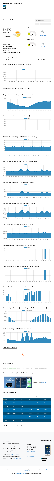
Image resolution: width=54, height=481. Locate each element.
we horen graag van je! (16, 458)
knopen (41, 24)
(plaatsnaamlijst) (37, 426)
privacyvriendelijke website (21, 473)
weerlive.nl (19, 469)
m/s (49, 24)
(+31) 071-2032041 (31, 451)
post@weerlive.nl (30, 456)
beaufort (37, 24)
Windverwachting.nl (44, 469)
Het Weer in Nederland (15, 454)
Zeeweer (37, 469)
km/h (45, 24)
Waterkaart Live (27, 470)
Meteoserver (33, 469)
